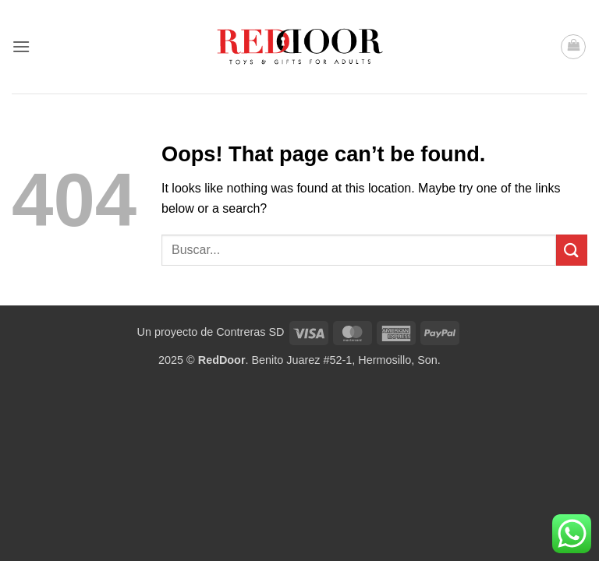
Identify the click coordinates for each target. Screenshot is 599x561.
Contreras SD (250, 332)
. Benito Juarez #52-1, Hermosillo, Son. (319, 360)
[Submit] (571, 250)
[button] (21, 46)
